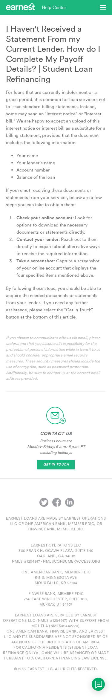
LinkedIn (69, 502)
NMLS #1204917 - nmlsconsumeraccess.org (56, 561)
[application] (98, 684)
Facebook (56, 502)
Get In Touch (56, 464)
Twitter (43, 502)
